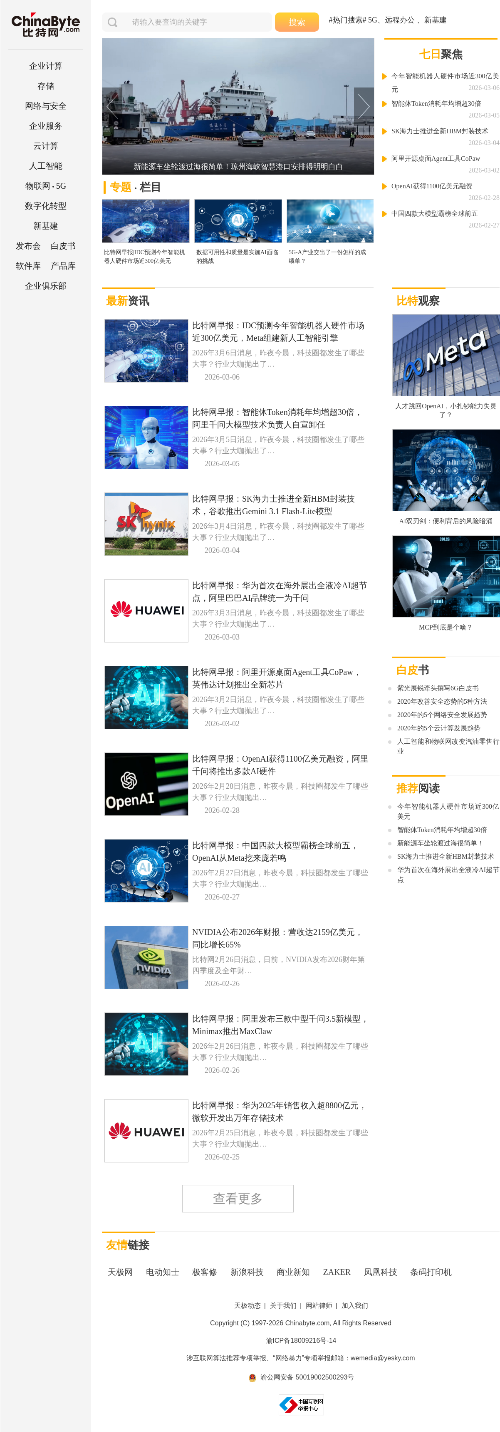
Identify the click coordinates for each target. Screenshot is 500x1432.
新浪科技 (247, 1272)
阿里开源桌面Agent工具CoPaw (435, 158)
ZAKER (337, 1272)
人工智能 (45, 165)
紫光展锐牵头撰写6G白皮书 (438, 688)
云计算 (45, 145)
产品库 (63, 265)
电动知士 (162, 1272)
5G (45, 185)
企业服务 (45, 125)
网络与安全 (46, 105)
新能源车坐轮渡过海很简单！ (440, 843)
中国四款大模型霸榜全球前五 (434, 213)
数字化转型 (46, 205)
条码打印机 (431, 1272)
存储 (45, 85)
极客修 (204, 1272)
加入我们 (355, 1305)
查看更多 (238, 1198)
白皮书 (63, 245)
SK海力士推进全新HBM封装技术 (439, 131)
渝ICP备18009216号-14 (301, 1340)
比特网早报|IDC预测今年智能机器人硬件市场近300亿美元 (144, 256)
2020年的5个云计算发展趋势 (438, 728)
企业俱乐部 (46, 285)
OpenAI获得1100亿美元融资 (432, 186)
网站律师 (319, 1305)
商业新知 (293, 1272)
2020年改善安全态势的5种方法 (442, 701)
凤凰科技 (380, 1272)
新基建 (45, 225)
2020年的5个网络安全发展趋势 (442, 714)
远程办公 (400, 20)
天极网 (120, 1272)
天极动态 (247, 1305)
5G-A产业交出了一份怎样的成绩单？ (327, 256)
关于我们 (283, 1305)
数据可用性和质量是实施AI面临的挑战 (237, 256)
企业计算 (45, 65)
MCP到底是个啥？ (446, 627)
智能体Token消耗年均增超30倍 (436, 103)
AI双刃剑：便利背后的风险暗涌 (446, 521)
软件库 (28, 265)
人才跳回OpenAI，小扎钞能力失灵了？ (446, 410)
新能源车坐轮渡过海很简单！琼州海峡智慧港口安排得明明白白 (238, 166)
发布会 (28, 245)
